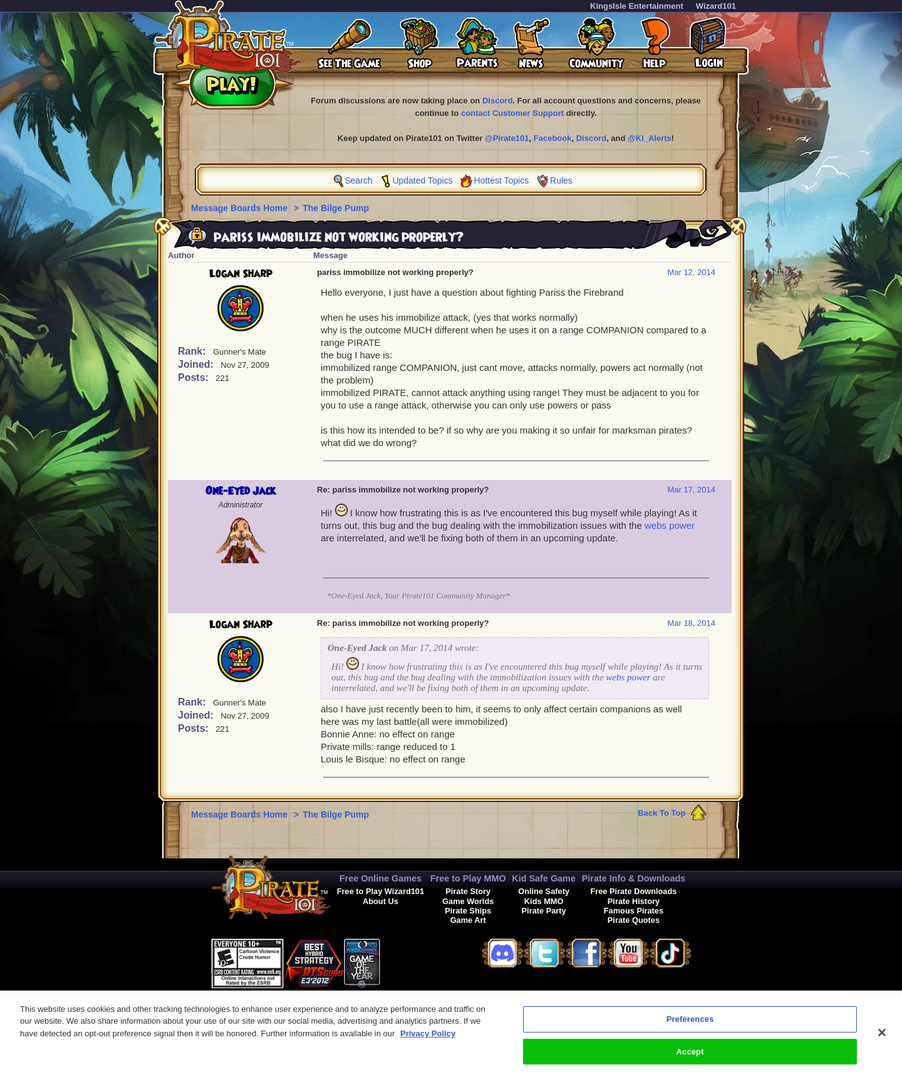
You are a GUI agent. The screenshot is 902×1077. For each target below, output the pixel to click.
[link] (411, 961)
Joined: (197, 364)
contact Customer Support (512, 113)
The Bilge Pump (336, 208)
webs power (670, 525)
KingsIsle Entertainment (636, 6)
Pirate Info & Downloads (634, 878)
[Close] (882, 1039)
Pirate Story (467, 891)
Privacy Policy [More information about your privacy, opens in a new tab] (427, 1040)
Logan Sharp (240, 273)
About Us (380, 901)
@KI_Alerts (649, 138)
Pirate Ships (468, 910)
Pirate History (634, 901)
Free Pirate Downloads (633, 891)
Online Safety (543, 891)
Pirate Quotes (634, 920)
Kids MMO (544, 901)
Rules (561, 180)
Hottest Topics (501, 180)
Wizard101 (716, 6)
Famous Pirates (633, 910)
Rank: (193, 351)
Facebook (553, 138)
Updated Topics (422, 180)
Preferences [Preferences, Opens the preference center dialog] (690, 1026)
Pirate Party (544, 910)
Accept (690, 1058)
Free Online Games (381, 878)
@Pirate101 (507, 138)
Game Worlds (468, 901)
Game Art (468, 920)
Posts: (194, 377)
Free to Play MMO (468, 878)
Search (358, 180)
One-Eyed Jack (240, 491)
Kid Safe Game (544, 878)
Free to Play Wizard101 (380, 891)
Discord (497, 100)
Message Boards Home (240, 208)
